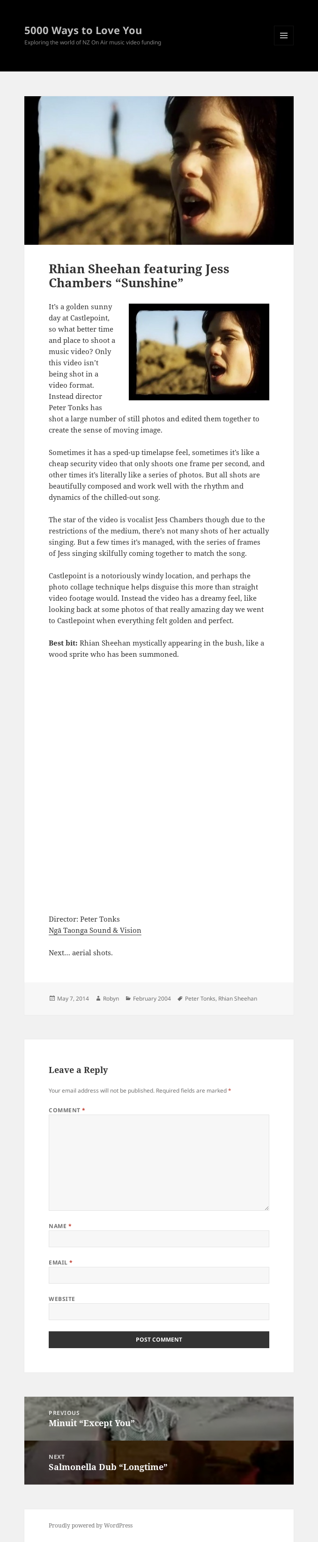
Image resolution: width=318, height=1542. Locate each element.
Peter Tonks (200, 998)
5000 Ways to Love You (83, 30)
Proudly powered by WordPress (91, 1525)
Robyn (111, 998)
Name (60, 1226)
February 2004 (152, 998)
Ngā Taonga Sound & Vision (95, 930)
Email (61, 1262)
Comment (67, 1110)
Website (62, 1299)
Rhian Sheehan (237, 998)
